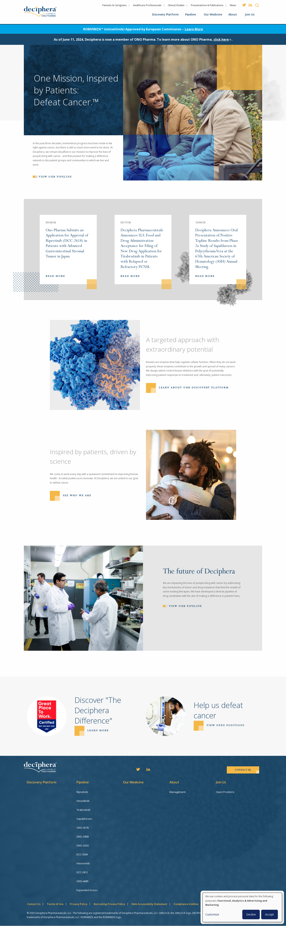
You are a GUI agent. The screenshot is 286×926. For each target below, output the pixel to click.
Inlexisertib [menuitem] (83, 863)
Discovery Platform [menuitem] (165, 14)
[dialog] (242, 907)
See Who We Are (77, 495)
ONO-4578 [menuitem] (82, 827)
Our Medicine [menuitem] (213, 14)
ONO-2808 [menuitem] (82, 836)
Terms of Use (55, 904)
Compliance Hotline (186, 904)
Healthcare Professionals (147, 5)
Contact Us (34, 904)
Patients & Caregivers (114, 5)
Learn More (194, 29)
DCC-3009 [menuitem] (82, 854)
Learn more (98, 730)
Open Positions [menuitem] (225, 792)
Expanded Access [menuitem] (87, 890)
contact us (243, 770)
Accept (269, 914)
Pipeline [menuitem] (190, 14)
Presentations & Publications (207, 5)
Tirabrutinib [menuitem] (83, 810)
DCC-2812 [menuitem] (82, 872)
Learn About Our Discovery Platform (194, 387)
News (233, 5)
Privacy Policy (78, 904)
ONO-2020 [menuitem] (82, 845)
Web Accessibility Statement (149, 904)
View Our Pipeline (185, 606)
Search (257, 5)
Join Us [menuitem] (249, 14)
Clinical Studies (176, 5)
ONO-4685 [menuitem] (82, 881)
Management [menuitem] (177, 792)
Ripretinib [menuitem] (82, 792)
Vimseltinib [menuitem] (83, 801)
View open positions (225, 725)
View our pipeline (55, 176)
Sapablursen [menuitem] (84, 818)
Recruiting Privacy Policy (109, 904)
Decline (251, 914)
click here (223, 39)
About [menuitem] (232, 14)
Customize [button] (212, 914)
